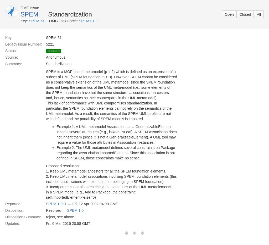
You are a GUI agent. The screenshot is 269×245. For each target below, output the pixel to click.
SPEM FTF (88, 21)
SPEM (29, 14)
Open (229, 14)
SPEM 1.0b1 (56, 204)
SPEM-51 (37, 21)
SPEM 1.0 (75, 210)
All (259, 14)
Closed (245, 14)
